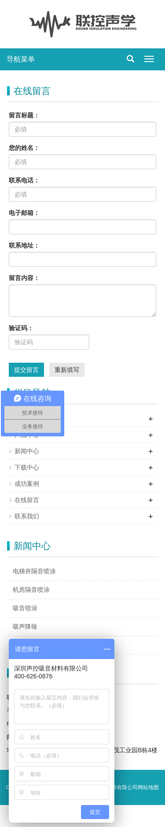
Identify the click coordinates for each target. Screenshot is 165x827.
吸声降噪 (25, 626)
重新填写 (67, 369)
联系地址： (24, 245)
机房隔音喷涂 (31, 589)
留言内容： (24, 277)
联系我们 (27, 516)
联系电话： (24, 180)
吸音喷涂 (25, 608)
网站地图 (148, 787)
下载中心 (27, 467)
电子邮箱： (24, 212)
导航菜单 (21, 59)
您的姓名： (24, 147)
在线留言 (27, 499)
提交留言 (26, 369)
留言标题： (24, 115)
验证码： (21, 328)
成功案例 (27, 483)
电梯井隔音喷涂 (34, 571)
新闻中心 (27, 451)
